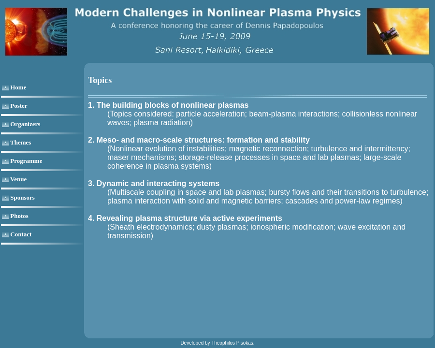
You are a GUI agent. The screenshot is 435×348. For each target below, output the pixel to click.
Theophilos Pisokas (232, 343)
